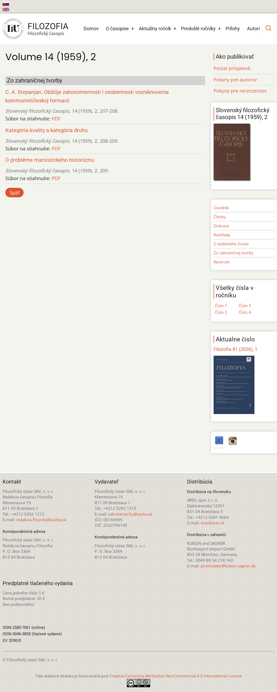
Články (220, 216)
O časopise (117, 28)
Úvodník (221, 207)
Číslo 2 (221, 312)
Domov (91, 28)
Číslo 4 (245, 312)
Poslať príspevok (232, 68)
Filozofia (48, 26)
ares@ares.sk (212, 522)
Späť (14, 192)
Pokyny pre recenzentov (240, 91)
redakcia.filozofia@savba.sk (41, 519)
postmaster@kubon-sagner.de (228, 565)
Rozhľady (222, 234)
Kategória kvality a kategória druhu (46, 130)
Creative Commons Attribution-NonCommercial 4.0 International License (175, 675)
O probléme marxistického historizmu (49, 160)
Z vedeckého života (231, 243)
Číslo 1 (221, 305)
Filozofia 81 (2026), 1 (235, 349)
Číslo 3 (245, 305)
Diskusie (221, 225)
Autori (253, 28)
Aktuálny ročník (155, 28)
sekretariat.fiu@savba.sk (130, 514)
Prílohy (233, 28)
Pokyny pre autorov (235, 79)
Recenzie (222, 261)
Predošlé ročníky (198, 28)
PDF (56, 118)
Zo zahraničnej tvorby (233, 252)
